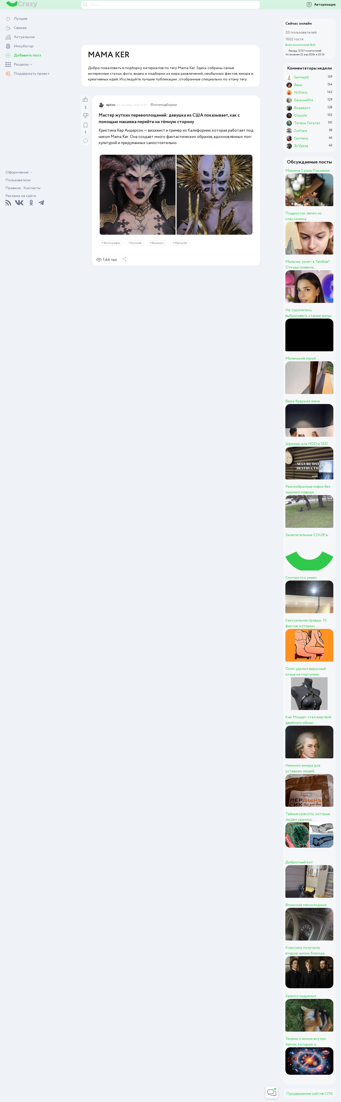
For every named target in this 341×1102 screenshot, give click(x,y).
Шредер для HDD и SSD (306, 444)
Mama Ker (181, 243)
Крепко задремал (300, 996)
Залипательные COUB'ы (306, 535)
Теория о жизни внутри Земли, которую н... (305, 1041)
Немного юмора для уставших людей (302, 768)
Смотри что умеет (301, 578)
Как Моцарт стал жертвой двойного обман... (308, 720)
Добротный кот (299, 862)
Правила (13, 188)
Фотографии (112, 243)
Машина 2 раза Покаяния (307, 170)
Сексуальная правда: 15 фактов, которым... (306, 623)
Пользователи (18, 180)
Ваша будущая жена (302, 401)
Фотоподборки (163, 105)
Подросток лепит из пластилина (303, 216)
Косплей (136, 243)
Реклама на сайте (20, 196)
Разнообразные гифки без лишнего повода (307, 489)
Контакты (31, 188)
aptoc (111, 105)
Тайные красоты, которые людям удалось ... (307, 816)
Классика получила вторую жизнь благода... (306, 950)
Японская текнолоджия (305, 905)
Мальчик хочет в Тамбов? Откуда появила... (307, 264)
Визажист (158, 243)
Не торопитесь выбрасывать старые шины (308, 313)
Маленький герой (300, 358)
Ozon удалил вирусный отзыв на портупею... (305, 671)
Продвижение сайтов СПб (309, 1094)
